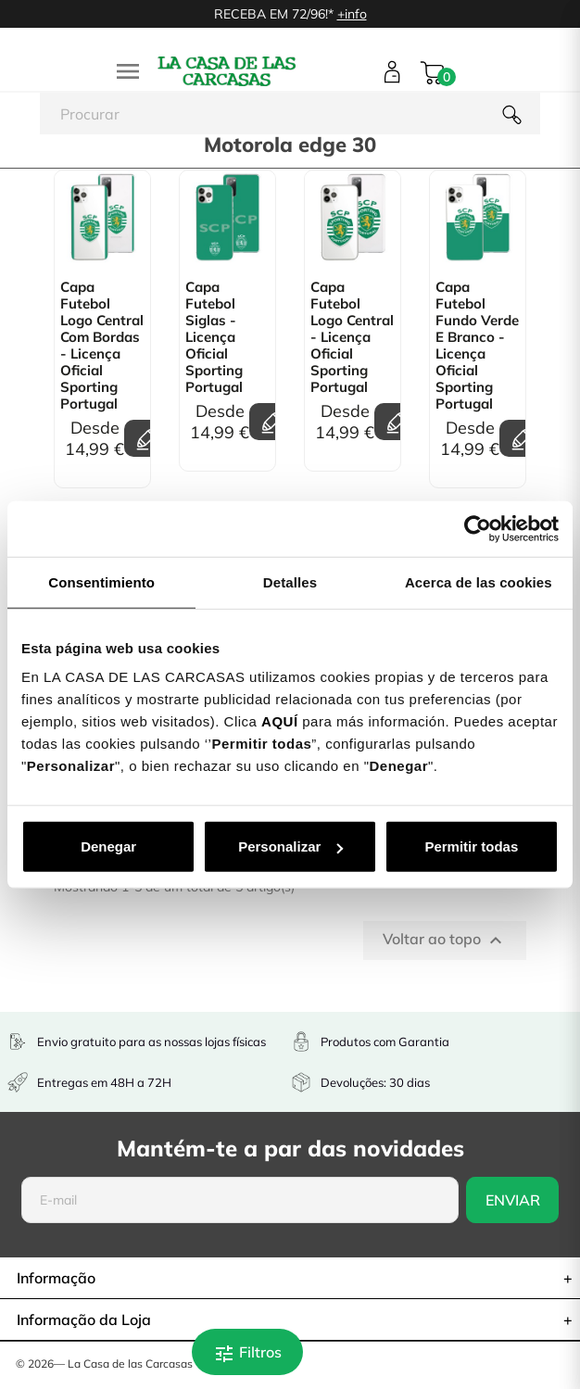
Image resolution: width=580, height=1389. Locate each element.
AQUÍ (279, 721)
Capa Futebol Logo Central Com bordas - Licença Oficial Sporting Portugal (102, 345)
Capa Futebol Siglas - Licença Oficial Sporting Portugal (214, 337)
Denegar (108, 846)
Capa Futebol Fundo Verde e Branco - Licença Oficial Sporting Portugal (477, 345)
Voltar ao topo (445, 940)
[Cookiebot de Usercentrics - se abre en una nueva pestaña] (478, 528)
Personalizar (290, 846)
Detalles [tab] (290, 581)
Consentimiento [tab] (101, 581)
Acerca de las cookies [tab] (478, 581)
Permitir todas (471, 846)
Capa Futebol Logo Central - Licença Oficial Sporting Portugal (352, 337)
